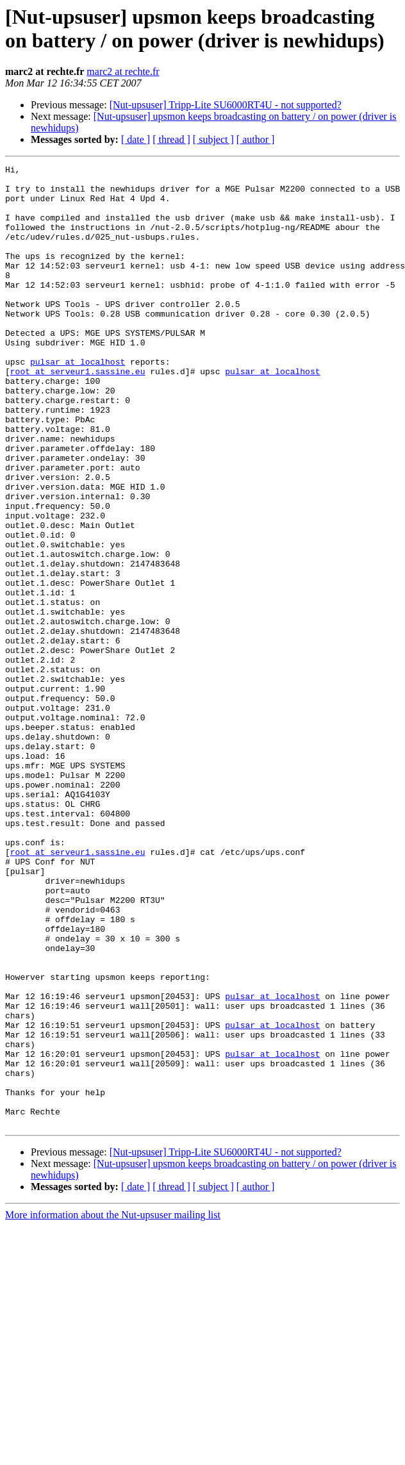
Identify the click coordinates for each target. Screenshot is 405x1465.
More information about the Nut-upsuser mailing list (112, 1407)
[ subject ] (213, 139)
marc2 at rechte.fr (123, 71)
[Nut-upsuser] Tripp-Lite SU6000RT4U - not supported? (226, 104)
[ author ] (255, 139)
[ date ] (135, 139)
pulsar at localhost (77, 402)
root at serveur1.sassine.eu (77, 413)
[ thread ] (171, 139)
